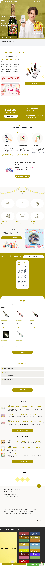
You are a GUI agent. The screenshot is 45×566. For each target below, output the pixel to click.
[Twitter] (22, 479)
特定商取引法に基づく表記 (9, 520)
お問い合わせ (18, 513)
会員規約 (16, 520)
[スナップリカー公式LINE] (17, 479)
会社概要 (20, 520)
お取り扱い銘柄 (34, 509)
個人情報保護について (27, 520)
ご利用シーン (13, 511)
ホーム (5, 509)
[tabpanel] (22, 274)
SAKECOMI (24, 513)
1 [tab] (22, 291)
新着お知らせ (6, 513)
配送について (19, 511)
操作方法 (20, 509)
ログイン (29, 513)
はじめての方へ (10, 509)
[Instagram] (27, 479)
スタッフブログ (12, 513)
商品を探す (22, 352)
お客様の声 (31, 511)
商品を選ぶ (16, 509)
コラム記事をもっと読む (22, 430)
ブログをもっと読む (22, 461)
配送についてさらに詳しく (22, 176)
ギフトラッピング (7, 511)
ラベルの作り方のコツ (26, 509)
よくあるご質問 (25, 511)
